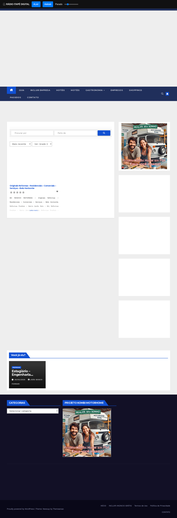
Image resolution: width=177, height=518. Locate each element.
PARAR (48, 4)
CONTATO (33, 97)
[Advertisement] (88, 65)
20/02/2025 (20, 380)
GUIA (21, 90)
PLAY (36, 4)
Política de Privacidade (160, 506)
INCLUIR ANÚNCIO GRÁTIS (120, 506)
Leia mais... (34, 210)
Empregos (16, 367)
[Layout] (42, 144)
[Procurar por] (32, 133)
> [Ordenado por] (20, 144)
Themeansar (58, 509)
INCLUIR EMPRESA (40, 90)
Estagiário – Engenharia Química (21, 374)
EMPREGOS (117, 90)
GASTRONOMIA (94, 90)
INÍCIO (103, 506)
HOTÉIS (60, 90)
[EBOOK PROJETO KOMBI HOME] (144, 146)
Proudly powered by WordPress (21, 509)
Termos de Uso (141, 506)
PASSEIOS (15, 97)
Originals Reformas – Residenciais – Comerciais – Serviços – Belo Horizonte (33, 186)
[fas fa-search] (104, 133)
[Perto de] (75, 133)
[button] (162, 93)
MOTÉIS (75, 90)
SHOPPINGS (135, 90)
